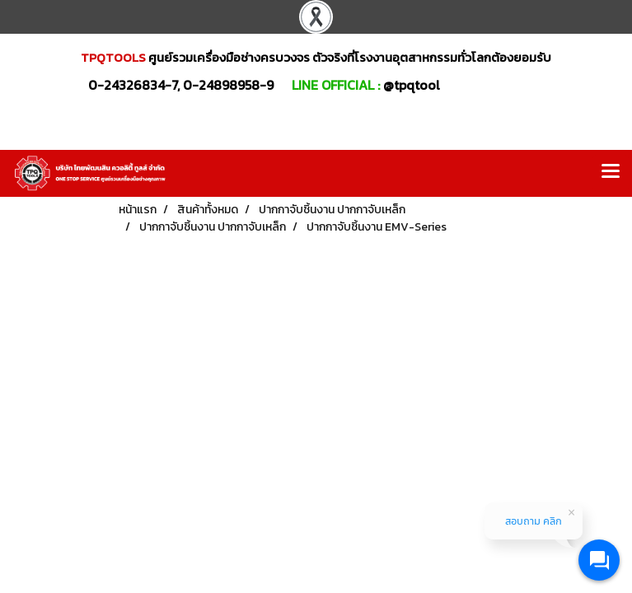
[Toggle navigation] (610, 173)
